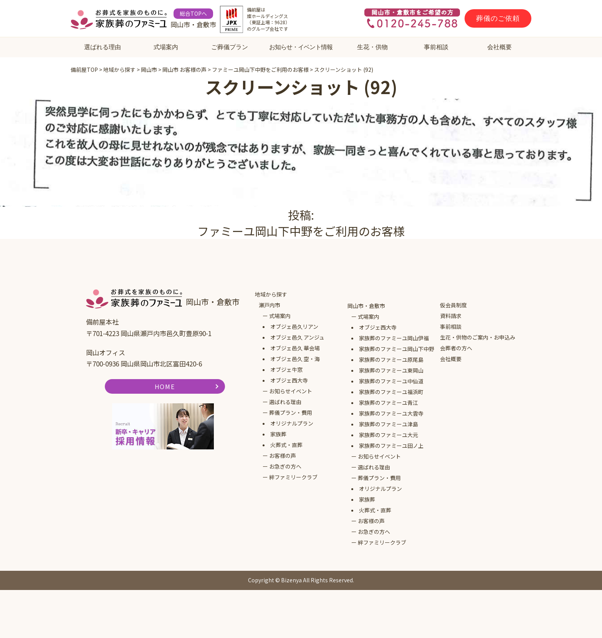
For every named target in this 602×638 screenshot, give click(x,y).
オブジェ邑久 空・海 (295, 359)
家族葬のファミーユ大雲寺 (391, 413)
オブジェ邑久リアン (294, 326)
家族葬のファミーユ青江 (388, 402)
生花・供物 (372, 47)
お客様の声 (282, 455)
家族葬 (278, 434)
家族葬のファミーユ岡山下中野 (396, 349)
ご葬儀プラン (229, 47)
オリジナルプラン (291, 423)
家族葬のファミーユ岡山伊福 (394, 338)
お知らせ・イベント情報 (300, 47)
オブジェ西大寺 (289, 380)
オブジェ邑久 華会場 (295, 348)
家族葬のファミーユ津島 (388, 424)
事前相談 (436, 47)
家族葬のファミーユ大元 (388, 435)
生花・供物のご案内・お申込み (477, 337)
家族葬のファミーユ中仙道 (391, 381)
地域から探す (271, 294)
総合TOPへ (193, 13)
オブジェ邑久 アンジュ (297, 337)
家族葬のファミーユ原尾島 (391, 359)
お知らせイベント (290, 391)
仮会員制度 (453, 305)
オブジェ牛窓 (286, 369)
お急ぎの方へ (285, 466)
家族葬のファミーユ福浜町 (391, 392)
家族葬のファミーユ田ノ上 (391, 445)
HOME (165, 386)
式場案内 (166, 47)
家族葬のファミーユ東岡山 (391, 370)
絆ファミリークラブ (293, 477)
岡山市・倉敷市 (366, 306)
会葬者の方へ (456, 348)
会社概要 (499, 47)
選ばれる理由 (102, 47)
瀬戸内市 (269, 305)
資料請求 (450, 316)
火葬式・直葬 (286, 445)
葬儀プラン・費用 (290, 412)
